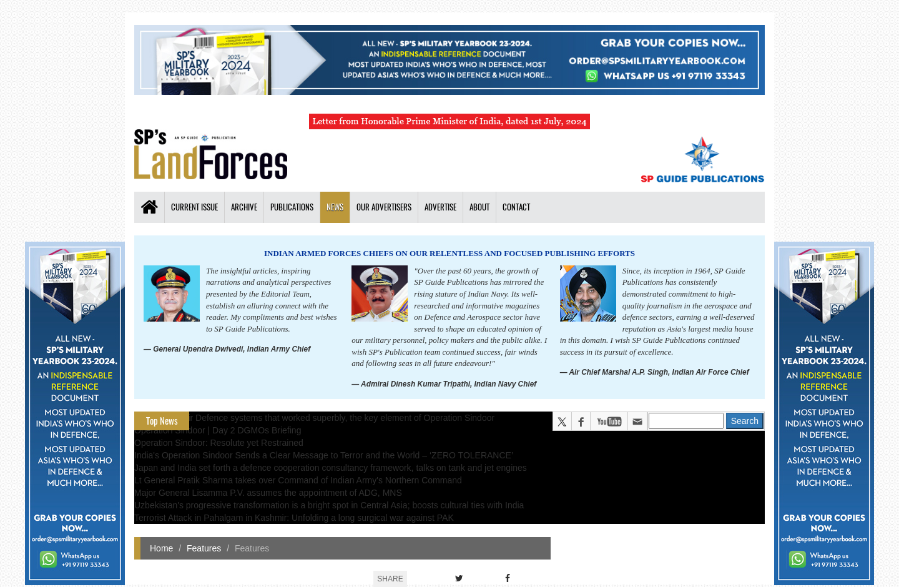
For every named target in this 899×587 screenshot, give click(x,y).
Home (161, 548)
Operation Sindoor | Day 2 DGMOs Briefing (217, 430)
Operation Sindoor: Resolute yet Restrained (218, 443)
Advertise (440, 207)
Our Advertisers (383, 207)
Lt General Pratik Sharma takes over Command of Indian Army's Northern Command (298, 480)
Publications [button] (291, 207)
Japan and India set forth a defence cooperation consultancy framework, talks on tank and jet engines (330, 468)
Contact (516, 207)
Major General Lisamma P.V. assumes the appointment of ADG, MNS (268, 493)
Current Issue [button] (194, 207)
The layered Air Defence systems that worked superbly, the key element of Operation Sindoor (314, 418)
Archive (244, 207)
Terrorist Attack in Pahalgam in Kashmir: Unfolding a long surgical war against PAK (294, 518)
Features (204, 548)
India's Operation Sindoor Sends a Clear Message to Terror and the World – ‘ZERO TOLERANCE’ (323, 455)
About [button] (479, 207)
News (335, 207)
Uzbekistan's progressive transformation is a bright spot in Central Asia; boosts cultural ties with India (329, 505)
